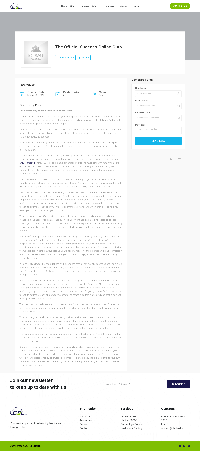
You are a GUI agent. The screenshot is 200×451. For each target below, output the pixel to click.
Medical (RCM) (128, 420)
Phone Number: (142, 112)
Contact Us (180, 6)
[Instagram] (189, 446)
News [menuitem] (136, 5)
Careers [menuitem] (110, 5)
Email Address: (142, 100)
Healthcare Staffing (131, 428)
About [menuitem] (123, 5)
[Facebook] (180, 446)
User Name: (141, 88)
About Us (85, 416)
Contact (84, 428)
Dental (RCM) (128, 416)
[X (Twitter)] (184, 446)
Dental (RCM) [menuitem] (68, 5)
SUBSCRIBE (178, 384)
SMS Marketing (27, 162)
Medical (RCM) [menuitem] (91, 5)
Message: (140, 124)
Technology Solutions (132, 424)
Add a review (65, 57)
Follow (84, 57)
